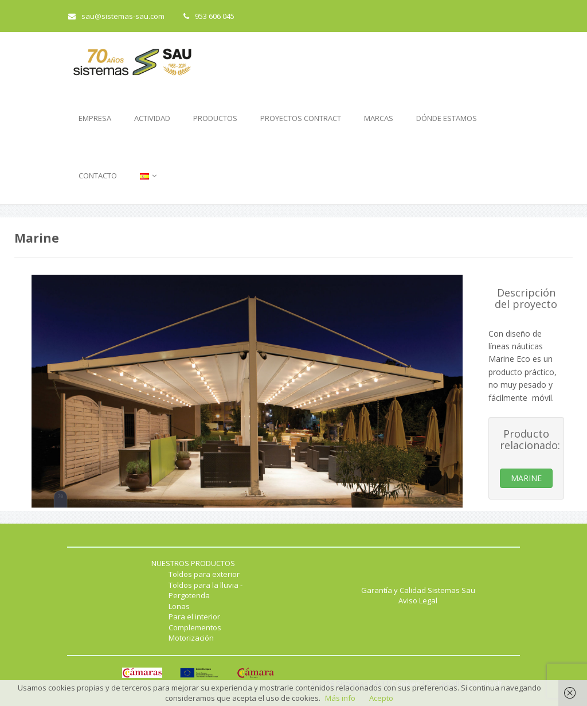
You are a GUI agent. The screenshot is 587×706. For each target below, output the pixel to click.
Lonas (179, 606)
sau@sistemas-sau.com (116, 16)
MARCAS (378, 118)
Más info (340, 698)
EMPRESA (95, 118)
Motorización (191, 638)
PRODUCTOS (215, 118)
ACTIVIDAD (152, 118)
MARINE (526, 478)
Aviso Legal (417, 600)
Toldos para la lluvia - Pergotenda (205, 590)
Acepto (381, 698)
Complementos (195, 627)
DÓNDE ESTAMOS (446, 118)
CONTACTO (98, 175)
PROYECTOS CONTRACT (300, 118)
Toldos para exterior (204, 574)
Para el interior (194, 616)
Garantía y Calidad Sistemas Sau (418, 590)
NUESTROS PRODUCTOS (193, 563)
